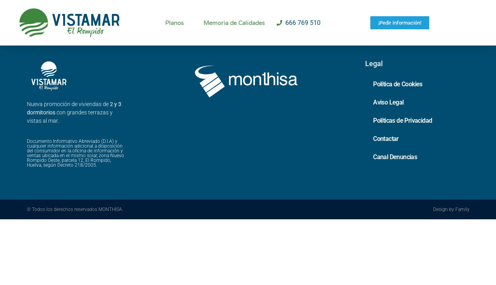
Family (462, 219)
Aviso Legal (388, 112)
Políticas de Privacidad (402, 130)
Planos (174, 23)
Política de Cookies (397, 94)
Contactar (386, 148)
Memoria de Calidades (234, 23)
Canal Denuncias (395, 167)
